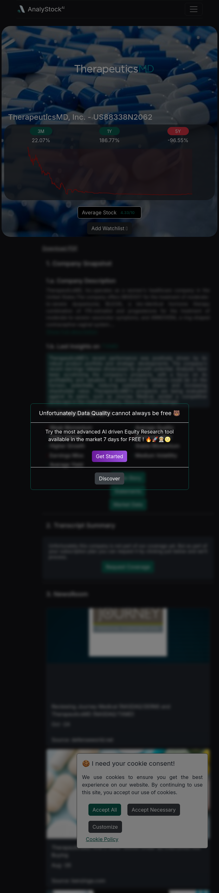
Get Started (109, 456)
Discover (109, 478)
